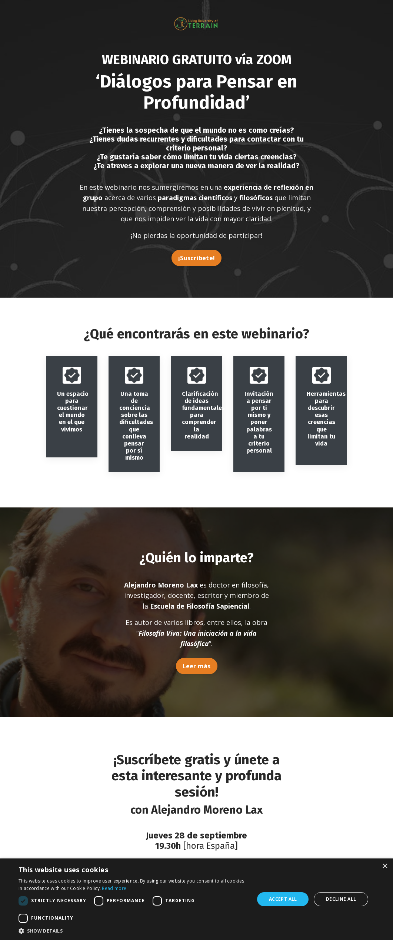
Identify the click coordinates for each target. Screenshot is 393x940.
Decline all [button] (341, 899)
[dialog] (196, 899)
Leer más (197, 667)
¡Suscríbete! (196, 258)
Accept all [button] (283, 899)
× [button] (384, 866)
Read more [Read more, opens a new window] (114, 888)
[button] (133, 930)
